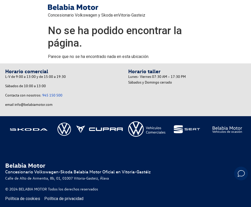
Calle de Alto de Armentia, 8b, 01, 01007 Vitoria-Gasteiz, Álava (57, 178)
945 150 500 (52, 95)
